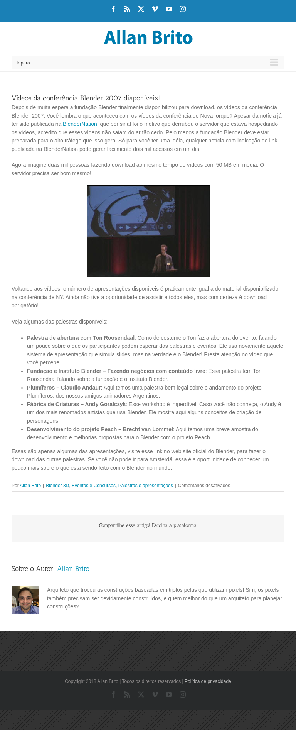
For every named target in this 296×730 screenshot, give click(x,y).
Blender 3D (57, 485)
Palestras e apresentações (145, 485)
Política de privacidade (208, 681)
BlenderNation (80, 124)
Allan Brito (30, 485)
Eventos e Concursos (94, 485)
